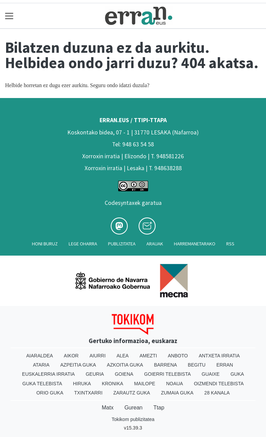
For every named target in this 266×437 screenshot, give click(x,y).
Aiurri (97, 355)
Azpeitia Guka (78, 365)
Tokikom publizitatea (132, 419)
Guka (237, 374)
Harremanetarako (194, 244)
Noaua (174, 383)
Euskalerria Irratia (48, 374)
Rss (230, 244)
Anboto (178, 355)
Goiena (124, 374)
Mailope (144, 383)
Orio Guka (49, 392)
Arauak (154, 244)
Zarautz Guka (131, 392)
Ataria (41, 365)
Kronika (112, 383)
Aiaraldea (39, 355)
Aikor (71, 355)
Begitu (197, 365)
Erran (224, 365)
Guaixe (211, 374)
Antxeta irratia (219, 355)
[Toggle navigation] (9, 16)
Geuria (95, 374)
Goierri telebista (167, 374)
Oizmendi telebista (219, 383)
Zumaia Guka (177, 392)
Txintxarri (88, 392)
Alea (123, 355)
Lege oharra (83, 244)
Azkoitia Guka (125, 365)
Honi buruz (45, 244)
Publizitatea (122, 244)
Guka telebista (42, 383)
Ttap (159, 407)
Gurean (133, 407)
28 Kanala (217, 392)
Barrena (165, 365)
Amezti (148, 355)
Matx (107, 407)
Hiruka (82, 383)
